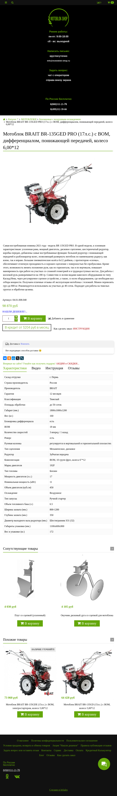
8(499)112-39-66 (58, 109)
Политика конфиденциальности (47, 740)
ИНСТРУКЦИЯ (81, 328)
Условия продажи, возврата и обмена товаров (26, 745)
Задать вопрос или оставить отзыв (21, 750)
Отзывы (74, 368)
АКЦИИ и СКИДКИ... (67, 363)
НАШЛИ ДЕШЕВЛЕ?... (14, 311)
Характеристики (15, 368)
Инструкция (54, 368)
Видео (36, 368)
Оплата (79, 750)
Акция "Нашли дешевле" (65, 745)
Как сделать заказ (66, 755)
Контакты (46, 750)
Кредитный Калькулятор (98, 750)
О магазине (23, 740)
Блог (41, 755)
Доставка (68, 750)
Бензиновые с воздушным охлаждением (60, 119)
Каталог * (13, 119)
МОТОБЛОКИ (28, 119)
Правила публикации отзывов (96, 745)
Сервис (57, 750)
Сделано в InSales (58, 790)
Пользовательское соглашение (82, 740)
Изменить (25, 344)
